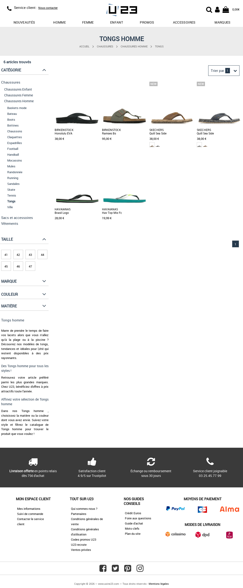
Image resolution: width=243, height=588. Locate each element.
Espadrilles (14, 143)
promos (147, 22)
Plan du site (133, 534)
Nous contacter (48, 8)
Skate (11, 189)
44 (42, 255)
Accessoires (184, 22)
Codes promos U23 (83, 539)
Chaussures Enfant (18, 89)
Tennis (11, 195)
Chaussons (14, 131)
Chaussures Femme (18, 95)
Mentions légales (159, 583)
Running (12, 178)
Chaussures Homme (134, 46)
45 (6, 266)
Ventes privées (81, 550)
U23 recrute (79, 544)
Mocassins (14, 160)
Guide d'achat (134, 523)
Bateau (12, 114)
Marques (222, 22)
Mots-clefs (132, 528)
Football (12, 149)
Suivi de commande (30, 514)
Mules (11, 166)
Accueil (84, 46)
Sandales (13, 184)
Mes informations (28, 509)
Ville (10, 207)
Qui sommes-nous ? (84, 509)
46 (18, 266)
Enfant (116, 22)
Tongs (159, 46)
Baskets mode (17, 108)
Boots (11, 119)
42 (18, 255)
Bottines (13, 125)
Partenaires (78, 514)
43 (30, 255)
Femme (88, 22)
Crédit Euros (133, 513)
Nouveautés (24, 22)
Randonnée (14, 172)
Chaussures (105, 46)
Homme (59, 22)
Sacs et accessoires (17, 217)
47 (30, 266)
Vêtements (9, 223)
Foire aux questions (138, 518)
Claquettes (14, 137)
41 (6, 255)
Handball (13, 154)
